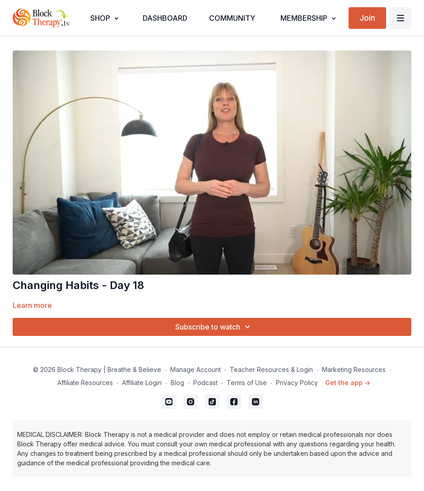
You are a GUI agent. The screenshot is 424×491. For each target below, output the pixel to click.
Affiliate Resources (85, 382)
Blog (177, 382)
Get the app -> (347, 382)
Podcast (205, 382)
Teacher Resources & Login (271, 369)
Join (367, 18)
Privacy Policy (297, 382)
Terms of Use (247, 382)
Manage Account (195, 369)
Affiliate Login (142, 382)
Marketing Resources (354, 369)
